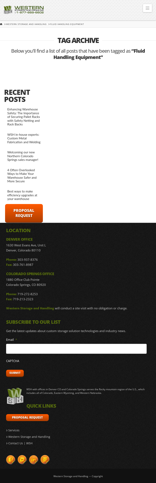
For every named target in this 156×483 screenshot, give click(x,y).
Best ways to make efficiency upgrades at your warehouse (22, 195)
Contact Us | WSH (19, 443)
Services (13, 430)
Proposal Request (23, 213)
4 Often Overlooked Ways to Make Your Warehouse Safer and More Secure (22, 175)
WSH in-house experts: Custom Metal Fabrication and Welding (23, 138)
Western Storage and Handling (28, 437)
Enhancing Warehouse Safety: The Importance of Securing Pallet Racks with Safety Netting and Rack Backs (23, 116)
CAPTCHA (12, 361)
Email (11, 340)
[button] (147, 8)
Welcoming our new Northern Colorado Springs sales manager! (22, 155)
